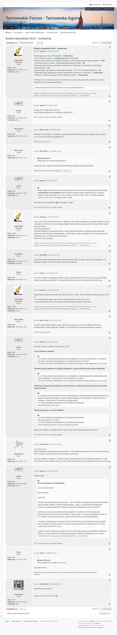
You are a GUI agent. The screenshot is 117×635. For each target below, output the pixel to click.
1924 (13, 155)
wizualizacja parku (40, 449)
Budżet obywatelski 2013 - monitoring (28, 38)
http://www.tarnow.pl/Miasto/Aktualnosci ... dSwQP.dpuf (67, 536)
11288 (14, 68)
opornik (18, 110)
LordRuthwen (18, 594)
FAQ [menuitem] (5, 28)
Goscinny (19, 62)
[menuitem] (87, 627)
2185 (13, 557)
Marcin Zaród (18, 129)
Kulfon (18, 552)
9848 (13, 116)
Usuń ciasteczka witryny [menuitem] (30, 621)
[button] (110, 42)
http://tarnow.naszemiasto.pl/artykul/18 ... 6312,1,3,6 (52, 170)
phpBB (91, 621)
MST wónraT (19, 150)
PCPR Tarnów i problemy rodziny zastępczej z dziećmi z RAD (35, 598)
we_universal (84, 625)
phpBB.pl (97, 623)
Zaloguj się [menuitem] (107, 4)
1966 (13, 134)
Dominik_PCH (18, 454)
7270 (13, 600)
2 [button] (102, 43)
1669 (13, 459)
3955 (13, 277)
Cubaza (18, 272)
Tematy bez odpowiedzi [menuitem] (93, 9)
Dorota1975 (18, 254)
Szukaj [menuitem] (12, 28)
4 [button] (107, 43)
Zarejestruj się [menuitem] (95, 4)
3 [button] (105, 43)
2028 (13, 259)
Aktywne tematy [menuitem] (108, 9)
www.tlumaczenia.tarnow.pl (42, 141)
